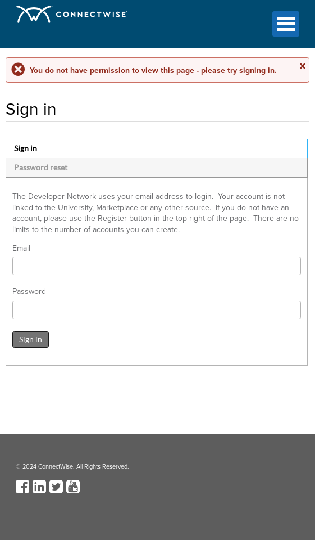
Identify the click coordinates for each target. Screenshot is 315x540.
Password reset (40, 167)
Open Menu (285, 24)
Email (21, 248)
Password (29, 291)
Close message (302, 66)
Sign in (25, 148)
